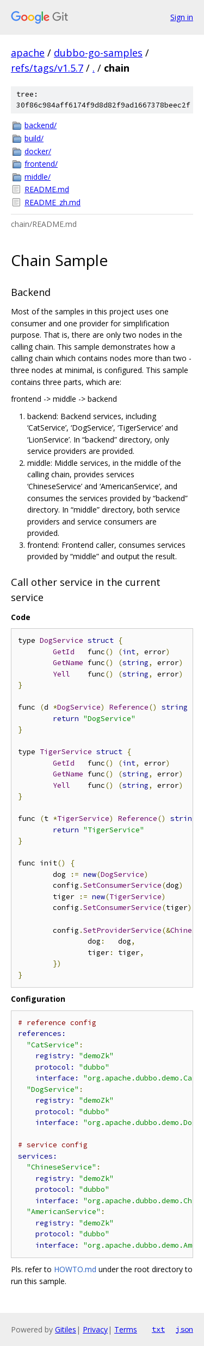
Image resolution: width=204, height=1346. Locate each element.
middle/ (37, 177)
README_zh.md (52, 202)
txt (158, 1329)
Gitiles (65, 1329)
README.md (46, 189)
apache (28, 52)
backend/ (40, 125)
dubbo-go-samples (98, 52)
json (184, 1329)
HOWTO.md (75, 1269)
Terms (125, 1329)
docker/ (37, 151)
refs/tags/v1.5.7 (47, 67)
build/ (34, 138)
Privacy (95, 1329)
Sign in (181, 17)
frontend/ (41, 164)
